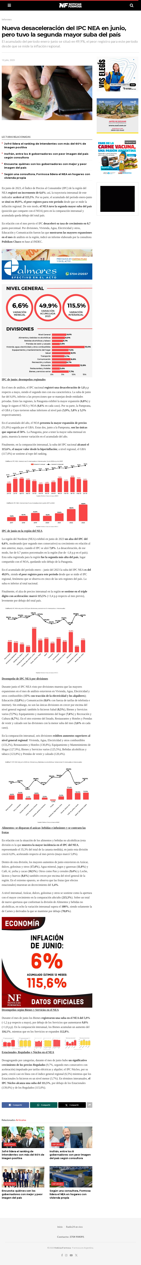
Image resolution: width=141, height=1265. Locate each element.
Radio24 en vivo (74, 1226)
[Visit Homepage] (70, 5)
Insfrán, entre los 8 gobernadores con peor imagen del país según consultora (70, 1155)
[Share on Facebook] (15, 1105)
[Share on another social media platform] (89, 1105)
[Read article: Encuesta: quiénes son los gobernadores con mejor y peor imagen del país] (23, 1176)
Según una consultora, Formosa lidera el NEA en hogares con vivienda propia (70, 1194)
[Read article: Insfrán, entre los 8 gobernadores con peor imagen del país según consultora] (71, 1137)
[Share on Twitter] (72, 1105)
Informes (7, 19)
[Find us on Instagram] (66, 1255)
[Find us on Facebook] (62, 1255)
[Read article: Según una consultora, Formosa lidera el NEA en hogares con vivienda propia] (71, 1176)
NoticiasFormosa (63, 1247)
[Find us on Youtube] (71, 1255)
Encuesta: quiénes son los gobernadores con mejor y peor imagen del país (22, 1194)
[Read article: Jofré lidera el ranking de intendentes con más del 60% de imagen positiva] (23, 1137)
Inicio (60, 1226)
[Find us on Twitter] (76, 1255)
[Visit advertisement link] (47, 264)
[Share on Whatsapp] (43, 1105)
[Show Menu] (9, 5)
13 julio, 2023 (8, 60)
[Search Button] (131, 5)
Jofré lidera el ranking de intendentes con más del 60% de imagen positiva (23, 1155)
